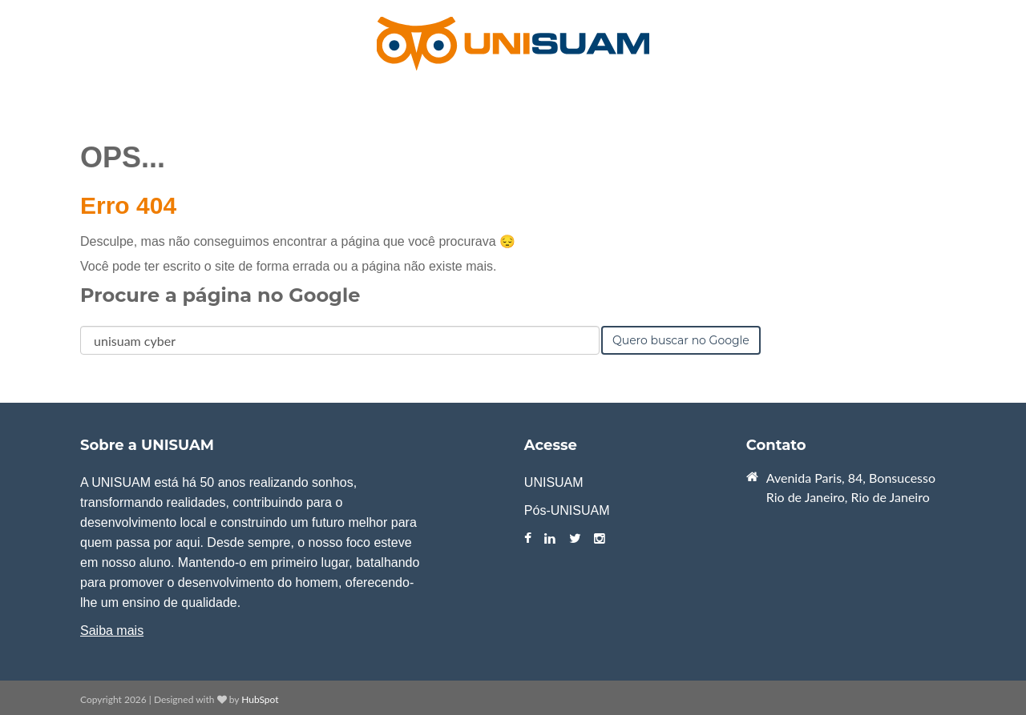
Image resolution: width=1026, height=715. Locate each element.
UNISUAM (554, 482)
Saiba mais (111, 630)
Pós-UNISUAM (567, 510)
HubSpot (259, 699)
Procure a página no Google (220, 295)
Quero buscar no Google (680, 340)
